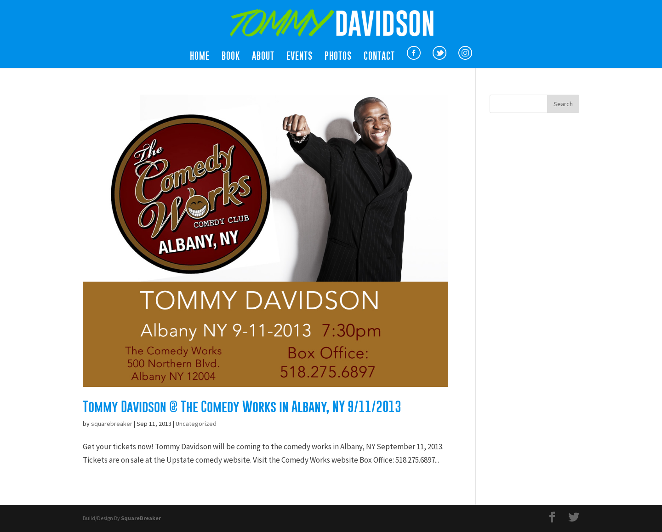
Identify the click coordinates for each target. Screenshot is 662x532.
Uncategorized (196, 423)
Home (200, 57)
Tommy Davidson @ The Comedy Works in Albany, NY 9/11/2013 (242, 406)
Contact (379, 57)
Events (299, 57)
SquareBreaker (141, 518)
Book (231, 57)
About (263, 57)
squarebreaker (111, 423)
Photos (338, 57)
